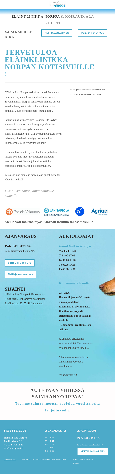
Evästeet (76, 463)
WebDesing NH (10, 459)
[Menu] (111, 3)
